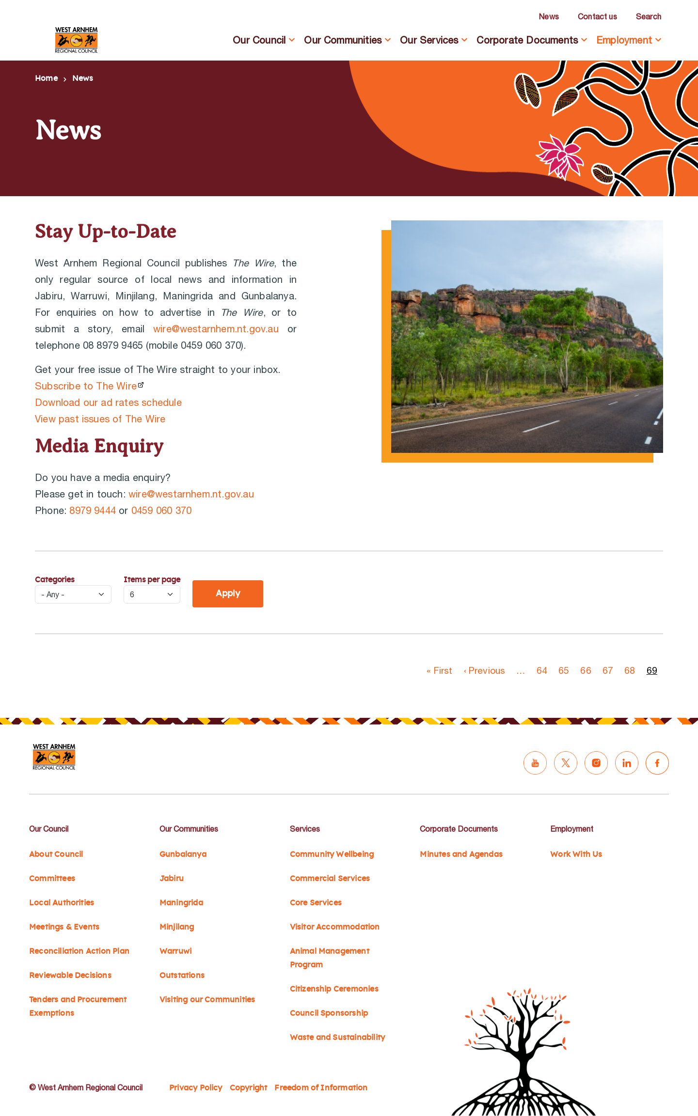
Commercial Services (330, 879)
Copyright (249, 1088)
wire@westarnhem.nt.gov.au (216, 328)
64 (542, 670)
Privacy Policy (195, 1088)
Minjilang (176, 927)
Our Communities (342, 40)
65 (563, 670)
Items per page (152, 580)
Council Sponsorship (329, 1013)
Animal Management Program (329, 958)
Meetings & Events (64, 927)
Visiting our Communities (207, 1000)
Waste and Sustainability (337, 1037)
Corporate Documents (527, 40)
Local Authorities (61, 903)
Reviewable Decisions (70, 975)
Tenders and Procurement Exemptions (78, 1006)
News (549, 16)
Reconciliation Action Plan (79, 951)
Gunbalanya (182, 854)
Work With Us (576, 854)
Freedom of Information (320, 1088)
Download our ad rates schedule (108, 402)
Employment (624, 40)
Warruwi (175, 951)
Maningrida (181, 903)
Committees (52, 879)
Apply (228, 593)
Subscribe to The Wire (86, 385)
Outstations (182, 975)
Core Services (316, 903)
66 (585, 670)
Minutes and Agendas (461, 854)
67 (608, 670)
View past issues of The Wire (100, 418)
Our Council (259, 40)
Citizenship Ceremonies (334, 989)
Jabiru (171, 879)
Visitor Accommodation (335, 927)
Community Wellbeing (332, 854)
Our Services (429, 40)
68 (629, 670)
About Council (56, 854)
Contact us (597, 16)
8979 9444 (92, 510)
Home (46, 78)
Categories (55, 580)
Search (648, 16)
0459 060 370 (161, 510)
